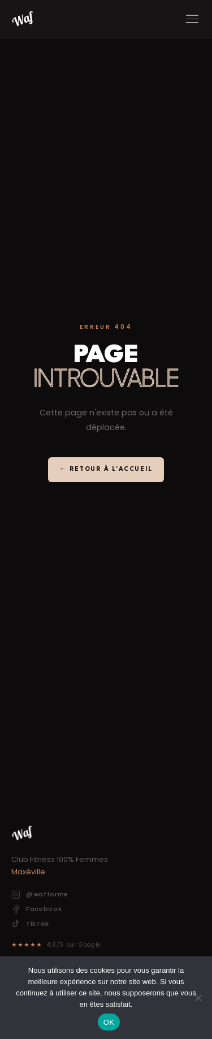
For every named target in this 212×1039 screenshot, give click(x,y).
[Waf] (22, 19)
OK (108, 1022)
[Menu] (192, 18)
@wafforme (39, 894)
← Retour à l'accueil (106, 469)
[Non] (198, 997)
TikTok (30, 924)
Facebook (36, 909)
